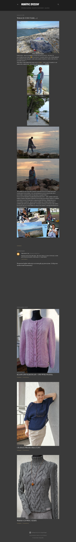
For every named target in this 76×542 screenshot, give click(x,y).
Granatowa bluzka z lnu (28, 447)
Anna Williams (43, 535)
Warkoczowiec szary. (27, 520)
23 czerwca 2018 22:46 (34, 253)
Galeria (47, 8)
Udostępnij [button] (19, 245)
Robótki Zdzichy (30, 4)
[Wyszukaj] (58, 4)
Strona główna (26, 8)
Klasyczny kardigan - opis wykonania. (35, 374)
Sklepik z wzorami (38, 8)
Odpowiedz (24, 259)
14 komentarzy (26, 377)
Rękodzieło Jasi (25, 253)
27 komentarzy (26, 450)
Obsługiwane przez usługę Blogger (38, 532)
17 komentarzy (26, 523)
